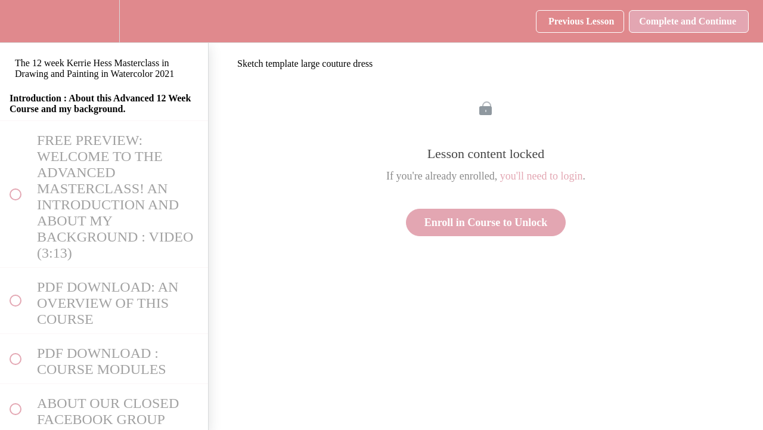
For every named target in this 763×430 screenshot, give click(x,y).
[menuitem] (104, 21)
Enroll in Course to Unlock (486, 222)
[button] (15, 21)
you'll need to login (541, 176)
